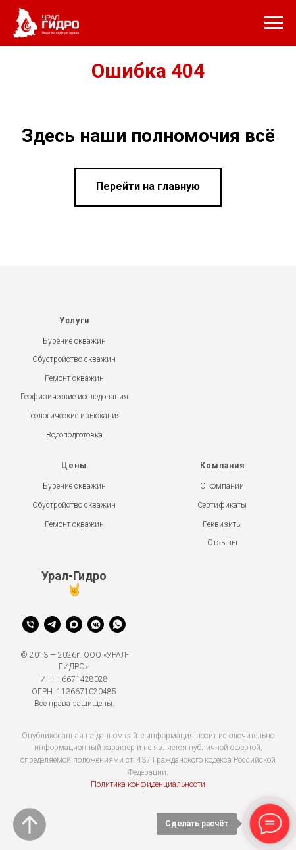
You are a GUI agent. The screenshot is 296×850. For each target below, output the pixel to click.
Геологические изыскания (74, 415)
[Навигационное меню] (273, 23)
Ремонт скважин (74, 378)
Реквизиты (222, 524)
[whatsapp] (117, 624)
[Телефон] (30, 624)
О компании (222, 486)
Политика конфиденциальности (148, 784)
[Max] (74, 624)
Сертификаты (222, 505)
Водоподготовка (74, 434)
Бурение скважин (74, 341)
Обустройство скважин (74, 359)
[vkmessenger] (95, 624)
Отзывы (222, 542)
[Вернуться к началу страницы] (29, 824)
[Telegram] (52, 624)
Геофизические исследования (74, 396)
